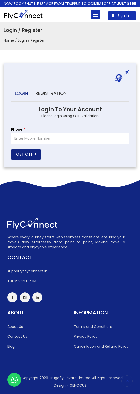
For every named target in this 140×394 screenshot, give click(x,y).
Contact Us (17, 336)
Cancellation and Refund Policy (101, 346)
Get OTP (24, 154)
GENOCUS (78, 385)
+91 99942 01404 (22, 281)
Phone (18, 129)
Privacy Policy (85, 336)
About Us (15, 326)
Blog (11, 346)
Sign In (120, 15)
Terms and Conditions (93, 326)
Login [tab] (21, 93)
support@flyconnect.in (27, 271)
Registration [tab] (51, 93)
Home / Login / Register (24, 40)
